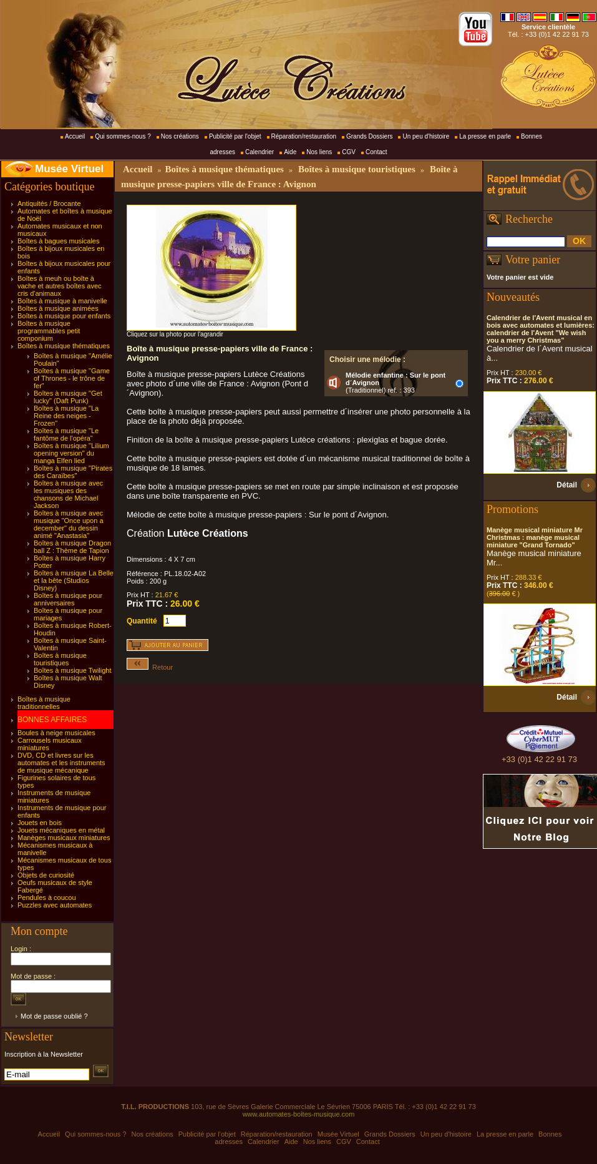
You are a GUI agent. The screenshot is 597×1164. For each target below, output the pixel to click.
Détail (566, 485)
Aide (290, 152)
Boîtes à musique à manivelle (62, 301)
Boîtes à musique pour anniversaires (68, 599)
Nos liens (319, 152)
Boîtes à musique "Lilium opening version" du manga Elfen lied (71, 453)
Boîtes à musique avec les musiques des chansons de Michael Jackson (68, 494)
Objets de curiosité (45, 875)
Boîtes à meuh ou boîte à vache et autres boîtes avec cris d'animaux (59, 286)
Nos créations (180, 136)
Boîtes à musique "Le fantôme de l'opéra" (66, 434)
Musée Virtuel (69, 169)
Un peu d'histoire (425, 136)
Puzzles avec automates (54, 905)
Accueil (75, 136)
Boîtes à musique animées (58, 308)
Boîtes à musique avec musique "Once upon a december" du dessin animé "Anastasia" (69, 524)
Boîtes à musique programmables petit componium (48, 331)
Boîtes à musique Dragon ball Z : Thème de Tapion (72, 546)
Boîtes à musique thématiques (63, 346)
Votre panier (532, 259)
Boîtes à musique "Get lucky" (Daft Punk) (68, 396)
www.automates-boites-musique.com (299, 1114)
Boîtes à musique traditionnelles (43, 702)
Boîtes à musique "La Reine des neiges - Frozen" (66, 415)
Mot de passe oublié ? (54, 1016)
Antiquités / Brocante (49, 203)
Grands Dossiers (369, 136)
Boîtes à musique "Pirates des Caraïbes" (73, 471)
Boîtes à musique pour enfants (63, 316)
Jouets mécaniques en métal (61, 830)
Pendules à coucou (46, 897)
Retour (150, 667)
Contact (376, 152)
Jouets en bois (39, 822)
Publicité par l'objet (235, 136)
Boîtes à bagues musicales (58, 241)
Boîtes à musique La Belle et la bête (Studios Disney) (74, 580)
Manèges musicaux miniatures (63, 837)
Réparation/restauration (304, 136)
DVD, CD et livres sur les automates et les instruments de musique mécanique (61, 762)
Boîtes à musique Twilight (73, 670)
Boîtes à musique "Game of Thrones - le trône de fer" (72, 378)
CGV (349, 152)
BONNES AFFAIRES (52, 719)
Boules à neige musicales (56, 732)
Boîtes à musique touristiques (60, 659)
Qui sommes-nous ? (122, 136)
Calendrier (259, 152)
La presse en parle (485, 136)
